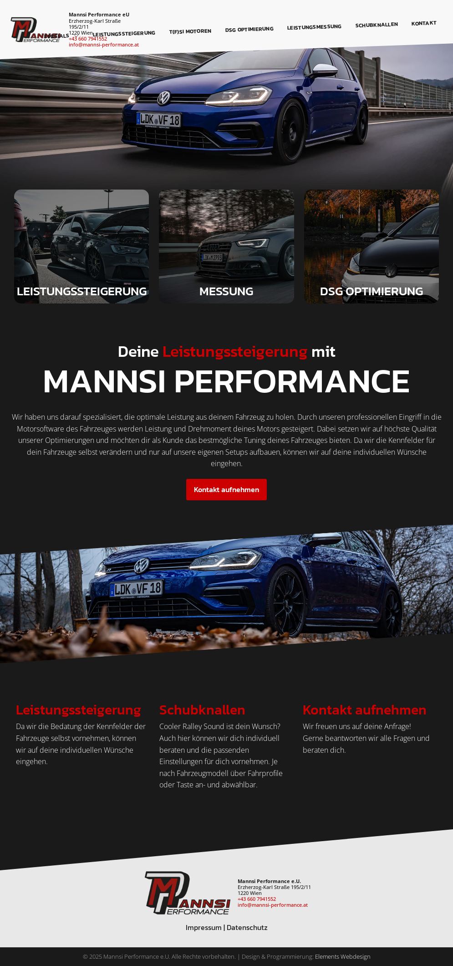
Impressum (204, 927)
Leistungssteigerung (124, 33)
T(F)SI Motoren (190, 31)
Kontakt (424, 23)
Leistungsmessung (314, 27)
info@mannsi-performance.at (104, 44)
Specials (61, 36)
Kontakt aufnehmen (226, 489)
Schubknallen (377, 25)
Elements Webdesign (343, 956)
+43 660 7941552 (257, 899)
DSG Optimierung (249, 29)
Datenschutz (247, 927)
